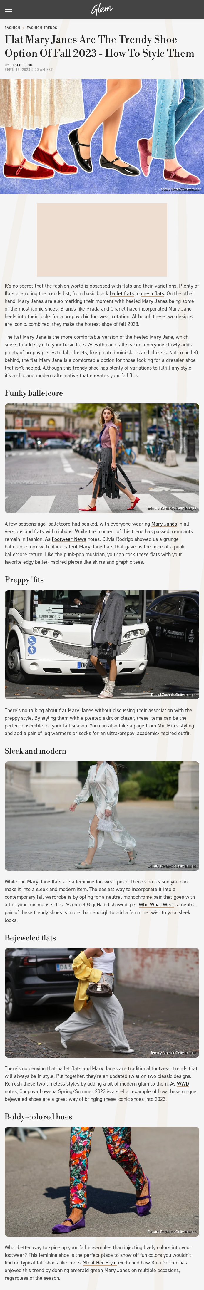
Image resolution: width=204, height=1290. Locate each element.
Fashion (12, 28)
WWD (183, 1083)
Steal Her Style (100, 1262)
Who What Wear (156, 904)
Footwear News (69, 539)
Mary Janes (164, 523)
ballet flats (122, 293)
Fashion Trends (42, 28)
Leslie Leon (22, 65)
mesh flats (152, 293)
